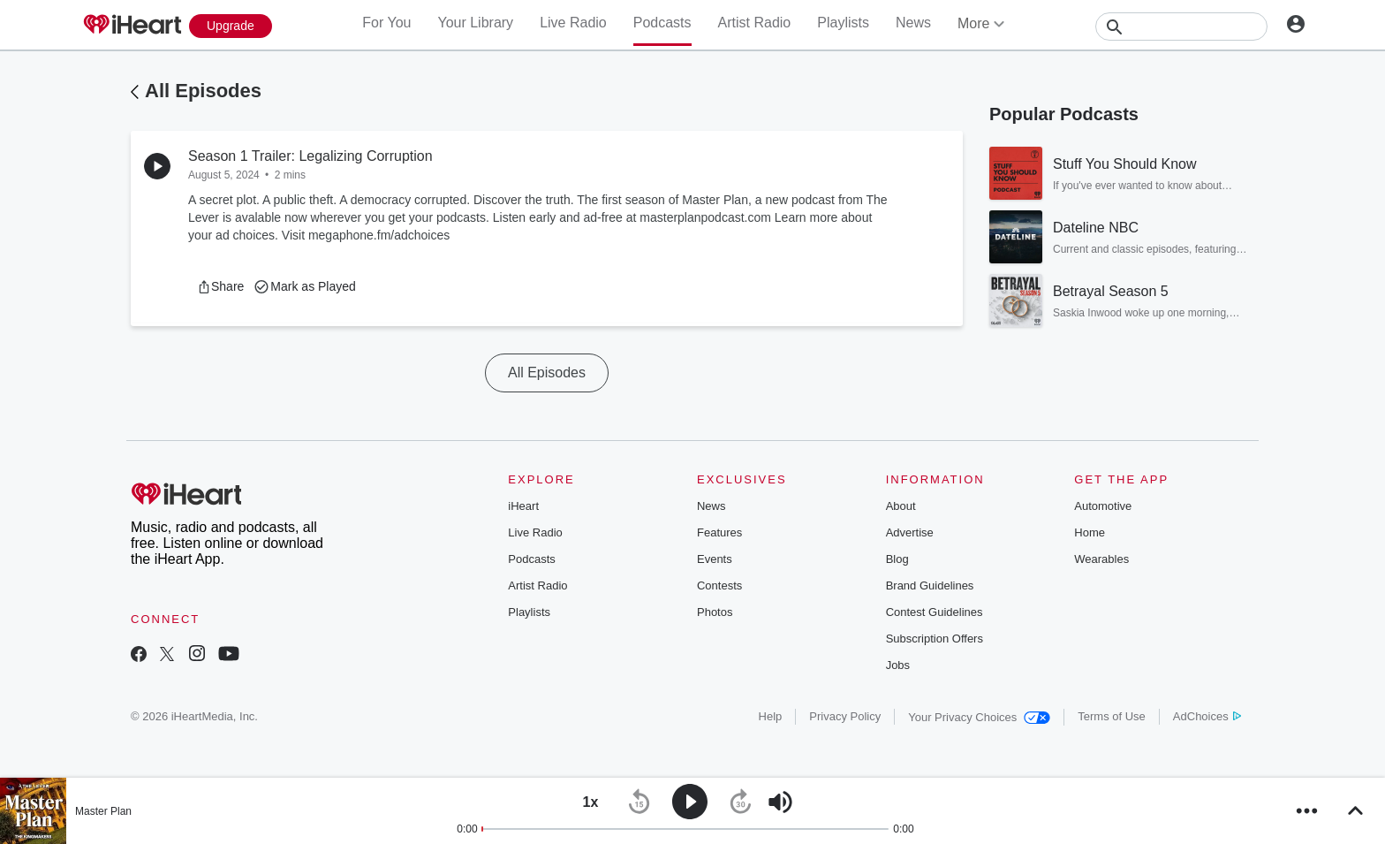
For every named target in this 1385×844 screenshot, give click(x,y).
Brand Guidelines (930, 585)
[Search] (1181, 26)
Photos (714, 612)
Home (1089, 532)
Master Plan (103, 811)
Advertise (910, 532)
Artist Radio (754, 22)
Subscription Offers (934, 638)
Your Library (475, 22)
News (913, 22)
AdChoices (1207, 716)
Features (719, 532)
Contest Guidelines (934, 612)
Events (714, 559)
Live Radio (573, 22)
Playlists (843, 22)
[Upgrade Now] (230, 26)
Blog (897, 559)
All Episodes (203, 91)
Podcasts (662, 22)
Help (771, 716)
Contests (719, 585)
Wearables (1101, 559)
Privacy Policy (845, 716)
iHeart (523, 506)
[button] (220, 286)
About (901, 506)
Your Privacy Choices (979, 717)
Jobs (898, 665)
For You (386, 22)
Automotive (1102, 506)
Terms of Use (1112, 716)
